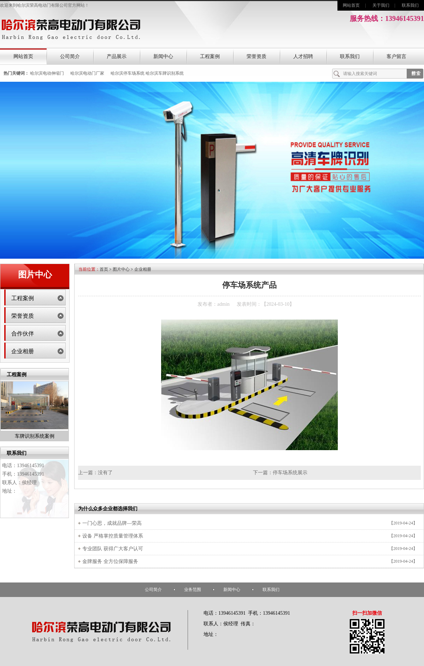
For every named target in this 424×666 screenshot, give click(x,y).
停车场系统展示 (290, 472)
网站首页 (351, 5)
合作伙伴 (22, 334)
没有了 (105, 472)
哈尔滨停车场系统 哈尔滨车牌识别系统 (147, 73)
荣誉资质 (256, 56)
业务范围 (192, 589)
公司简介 (70, 56)
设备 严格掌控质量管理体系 (112, 536)
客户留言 (396, 56)
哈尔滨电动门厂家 (87, 73)
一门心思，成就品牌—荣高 (112, 523)
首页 (104, 269)
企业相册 (22, 351)
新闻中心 (163, 56)
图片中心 (121, 269)
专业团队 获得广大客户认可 (112, 548)
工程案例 (210, 56)
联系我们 (410, 5)
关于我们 (380, 5)
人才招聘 (303, 56)
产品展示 (116, 56)
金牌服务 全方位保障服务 (110, 561)
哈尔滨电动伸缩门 (47, 73)
